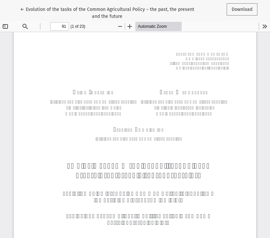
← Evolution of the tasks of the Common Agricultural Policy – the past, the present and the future (107, 12)
